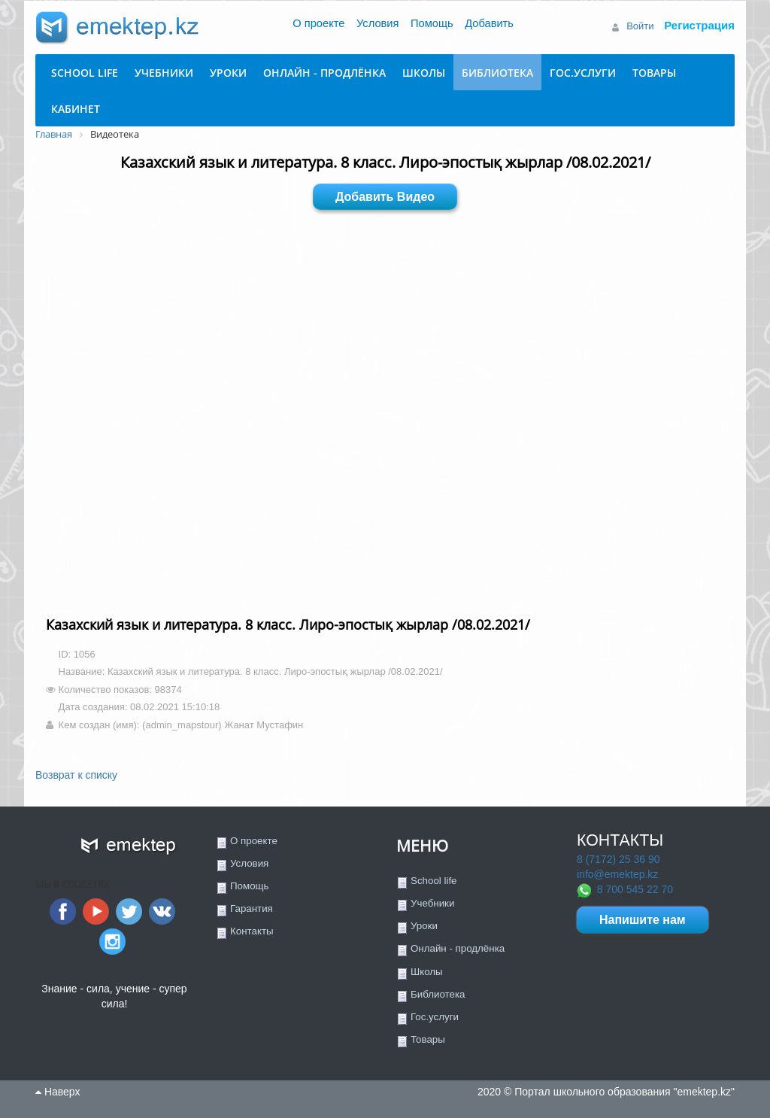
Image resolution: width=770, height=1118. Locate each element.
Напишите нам (642, 919)
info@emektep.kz (617, 874)
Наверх (57, 1092)
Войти (639, 26)
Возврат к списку (76, 775)
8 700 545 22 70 (635, 889)
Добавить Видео (385, 196)
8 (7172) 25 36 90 (618, 859)
